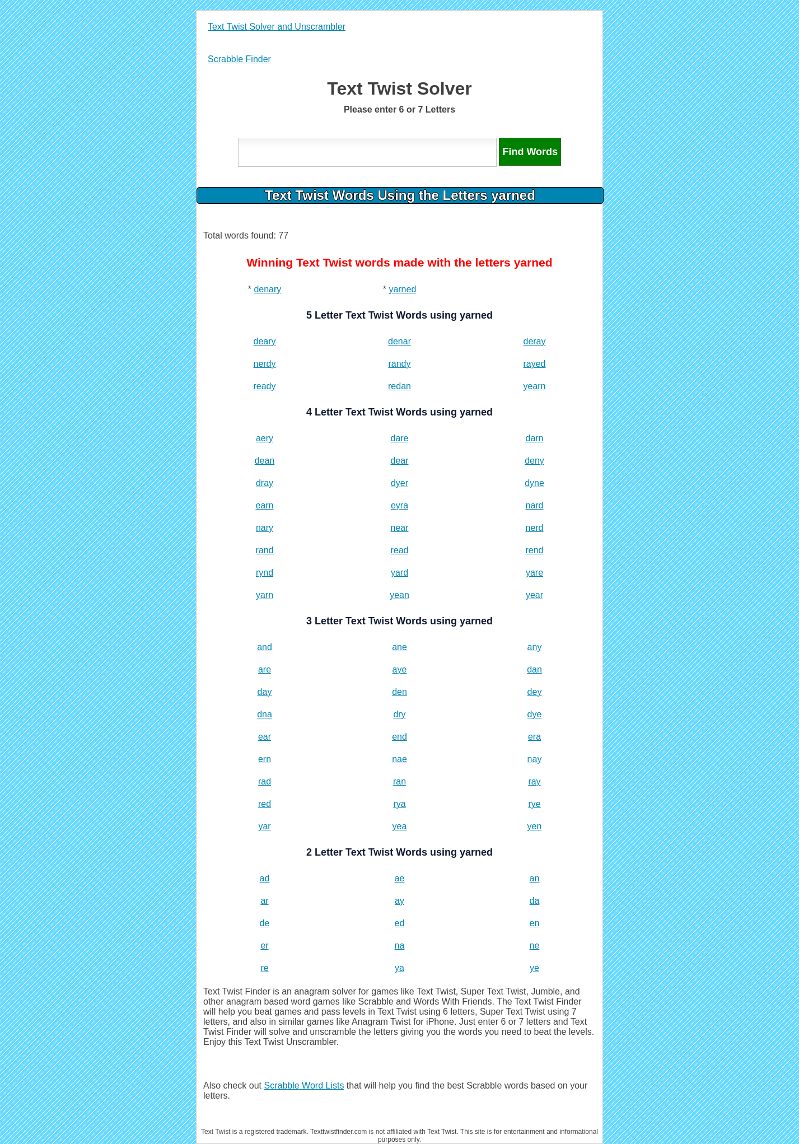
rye (534, 804)
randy (399, 363)
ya (399, 968)
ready (264, 386)
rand (264, 550)
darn (534, 438)
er (264, 945)
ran (399, 781)
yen (534, 826)
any (534, 647)
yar (264, 826)
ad (265, 878)
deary (264, 341)
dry (399, 714)
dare (399, 438)
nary (264, 528)
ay (399, 900)
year (534, 595)
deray (534, 341)
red (264, 804)
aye (400, 669)
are (264, 669)
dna (264, 714)
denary (267, 289)
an (535, 878)
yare (534, 572)
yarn (264, 595)
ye (534, 968)
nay (534, 759)
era (534, 736)
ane (399, 647)
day (265, 692)
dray (264, 483)
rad (264, 781)
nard (534, 505)
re (264, 968)
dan (534, 669)
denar (399, 341)
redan (399, 386)
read (399, 550)
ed (400, 923)
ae (400, 878)
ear (264, 736)
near (399, 528)
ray (534, 781)
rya (399, 804)
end (399, 736)
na (400, 945)
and (264, 647)
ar (264, 900)
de (265, 923)
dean (265, 460)
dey (534, 692)
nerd (534, 528)
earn (264, 505)
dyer (399, 483)
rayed (534, 363)
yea (400, 826)
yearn (534, 386)
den (399, 692)
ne (535, 945)
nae (399, 759)
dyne (534, 483)
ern (264, 759)
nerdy (264, 363)
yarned (402, 289)
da (535, 900)
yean (399, 595)
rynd (264, 572)
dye (534, 714)
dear (399, 460)
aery (264, 438)
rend (534, 550)
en (535, 923)
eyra (399, 505)
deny (534, 460)
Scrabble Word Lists (304, 1085)
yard (399, 572)
